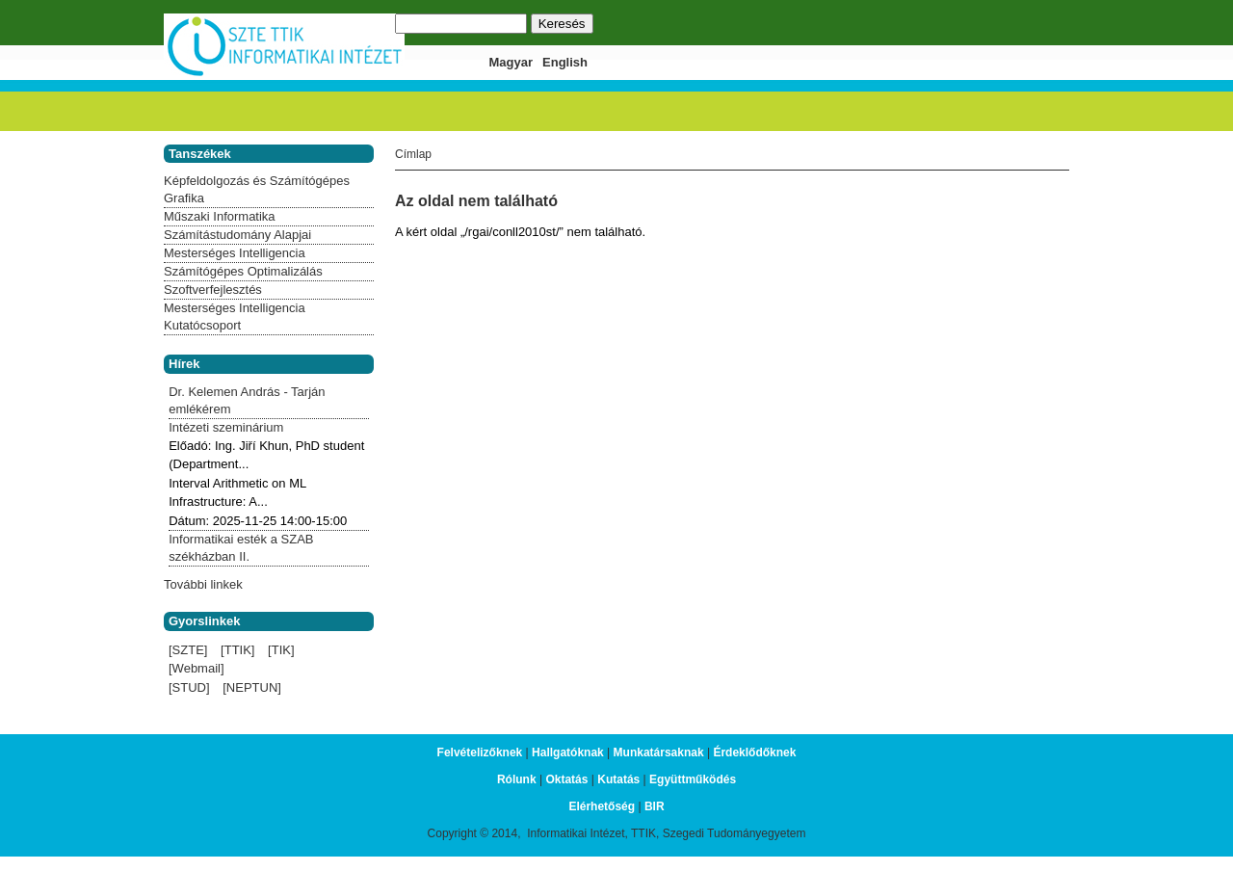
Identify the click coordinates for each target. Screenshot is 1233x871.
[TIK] (281, 650)
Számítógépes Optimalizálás (243, 271)
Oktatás (566, 779)
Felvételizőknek (480, 752)
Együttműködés (692, 779)
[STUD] (189, 687)
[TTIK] (237, 650)
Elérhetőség (601, 806)
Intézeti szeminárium (226, 427)
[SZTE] (188, 650)
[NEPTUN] (252, 687)
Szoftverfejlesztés (213, 289)
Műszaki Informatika (219, 216)
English (565, 62)
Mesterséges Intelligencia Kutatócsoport (234, 316)
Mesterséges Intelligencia (234, 253)
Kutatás (618, 779)
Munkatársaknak (659, 752)
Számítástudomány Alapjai (237, 234)
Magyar (511, 62)
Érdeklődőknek (754, 752)
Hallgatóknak (568, 752)
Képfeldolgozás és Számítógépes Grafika (257, 189)
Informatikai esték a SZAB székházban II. (241, 548)
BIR (654, 806)
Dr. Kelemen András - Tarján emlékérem (247, 400)
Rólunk (517, 779)
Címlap (413, 154)
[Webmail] (196, 668)
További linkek (203, 584)
